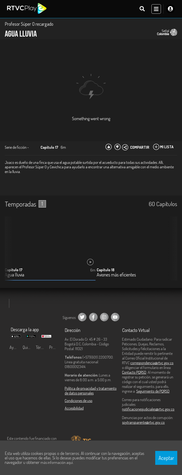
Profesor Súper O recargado (29, 24)
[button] (171, 252)
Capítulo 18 (105, 270)
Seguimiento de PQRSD (152, 391)
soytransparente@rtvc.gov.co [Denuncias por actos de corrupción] (143, 422)
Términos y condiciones (41, 347)
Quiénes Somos (28, 347)
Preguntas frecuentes (54, 347)
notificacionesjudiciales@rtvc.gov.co (148, 409)
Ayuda (14, 347)
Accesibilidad (74, 408)
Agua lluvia (14, 275)
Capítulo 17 (14, 270)
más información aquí (57, 462)
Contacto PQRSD (134, 372)
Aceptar (166, 457)
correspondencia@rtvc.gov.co (151, 363)
